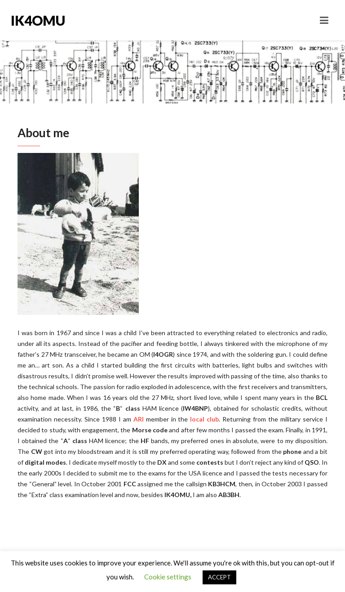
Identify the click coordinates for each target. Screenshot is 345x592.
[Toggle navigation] (324, 20)
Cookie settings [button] (167, 577)
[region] (78, 234)
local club (204, 419)
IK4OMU (38, 20)
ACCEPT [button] (219, 577)
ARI (138, 419)
